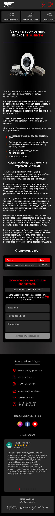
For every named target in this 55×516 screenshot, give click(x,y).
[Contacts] (43, 4)
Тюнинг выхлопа (10, 16)
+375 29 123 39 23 (27, 377)
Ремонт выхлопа (30, 16)
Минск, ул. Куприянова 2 (27, 370)
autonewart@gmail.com (27, 391)
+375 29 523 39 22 (27, 384)
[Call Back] (50, 4)
